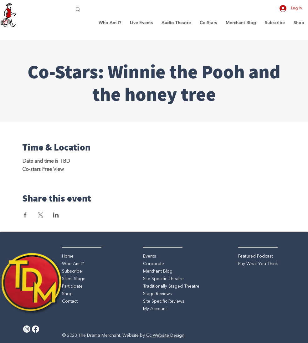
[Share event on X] (41, 215)
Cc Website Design (165, 335)
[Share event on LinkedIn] (56, 215)
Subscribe (72, 271)
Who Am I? (73, 264)
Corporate (153, 264)
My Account (155, 309)
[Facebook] (35, 329)
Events (149, 256)
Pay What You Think (258, 264)
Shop (67, 294)
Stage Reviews (157, 294)
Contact (70, 301)
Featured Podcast (255, 256)
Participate (72, 286)
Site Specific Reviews (163, 301)
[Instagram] (26, 329)
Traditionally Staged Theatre (171, 286)
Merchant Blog (157, 271)
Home (68, 256)
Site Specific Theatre (163, 279)
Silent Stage (73, 279)
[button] (141, 23)
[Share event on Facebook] (25, 215)
